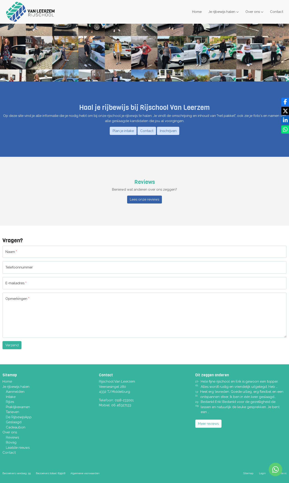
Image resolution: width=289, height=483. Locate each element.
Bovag (11, 442)
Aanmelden (15, 392)
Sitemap (248, 473)
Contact (276, 12)
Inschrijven (168, 131)
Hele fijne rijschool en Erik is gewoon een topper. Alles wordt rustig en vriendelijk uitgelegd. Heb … (239, 384)
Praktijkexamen (18, 407)
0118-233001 (124, 400)
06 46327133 (121, 405)
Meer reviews (208, 424)
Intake (11, 397)
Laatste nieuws (18, 448)
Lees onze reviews (144, 199)
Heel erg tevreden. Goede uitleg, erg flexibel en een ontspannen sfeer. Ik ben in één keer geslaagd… (241, 394)
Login (262, 473)
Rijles (10, 402)
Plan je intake (123, 131)
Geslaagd (13, 422)
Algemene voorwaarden (85, 473)
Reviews (12, 437)
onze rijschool (109, 116)
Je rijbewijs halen (221, 12)
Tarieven (12, 412)
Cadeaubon (15, 427)
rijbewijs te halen (138, 116)
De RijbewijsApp (19, 417)
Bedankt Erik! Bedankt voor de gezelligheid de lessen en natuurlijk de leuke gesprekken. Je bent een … (240, 407)
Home (197, 12)
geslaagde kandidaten (130, 121)
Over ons (252, 12)
